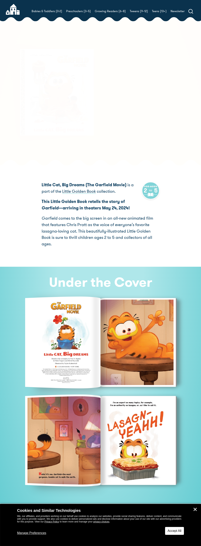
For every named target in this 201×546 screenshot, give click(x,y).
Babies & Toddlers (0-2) (47, 11)
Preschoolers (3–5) (78, 11)
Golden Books (129, 107)
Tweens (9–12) (139, 11)
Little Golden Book (65, 191)
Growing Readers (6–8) (110, 11)
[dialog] (100, 525)
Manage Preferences (31, 533)
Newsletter (178, 11)
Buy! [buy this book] (113, 125)
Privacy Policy (51, 521)
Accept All (174, 530)
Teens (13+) (159, 11)
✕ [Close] (195, 509)
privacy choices (101, 521)
